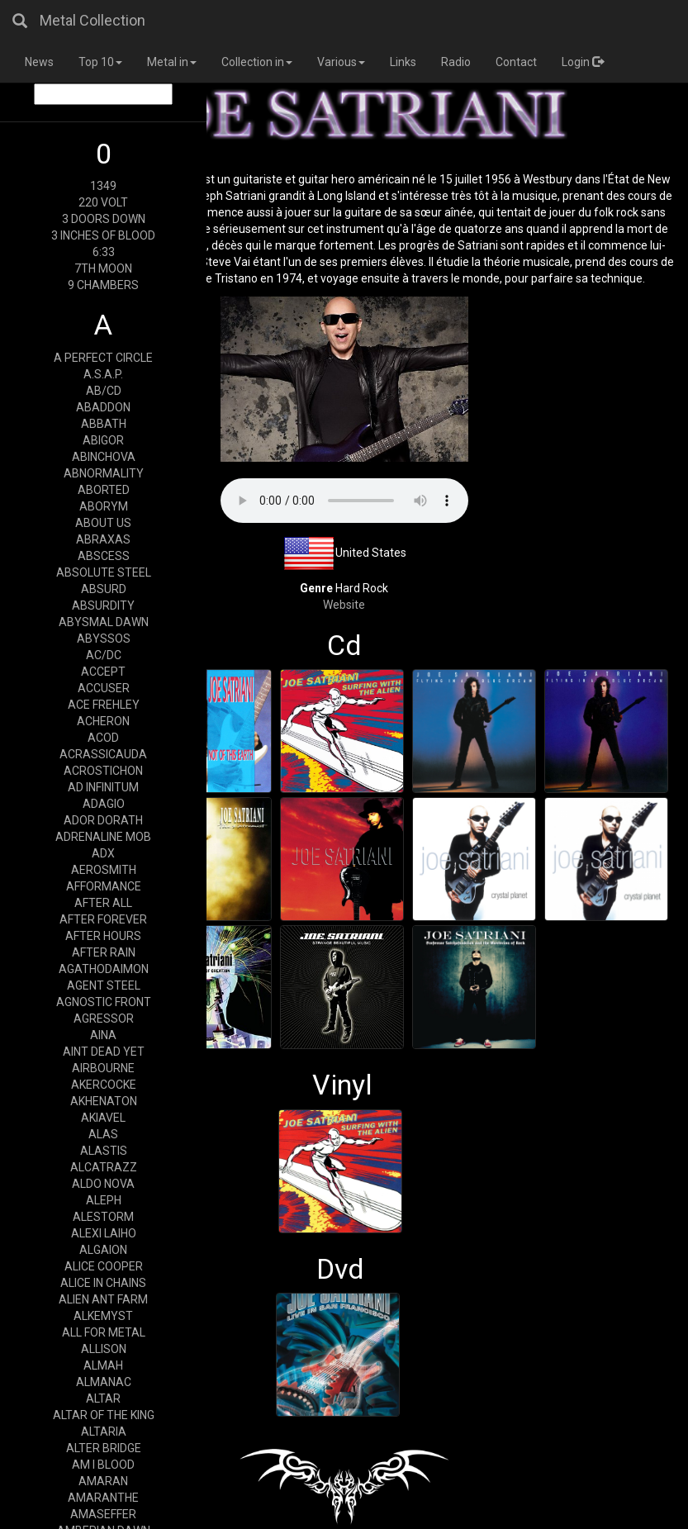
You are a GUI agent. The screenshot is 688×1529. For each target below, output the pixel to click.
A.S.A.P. (103, 374)
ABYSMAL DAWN (104, 622)
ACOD (103, 737)
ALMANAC (103, 1382)
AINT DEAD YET (104, 1051)
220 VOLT (103, 202)
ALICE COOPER (103, 1266)
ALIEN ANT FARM (103, 1299)
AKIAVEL (103, 1117)
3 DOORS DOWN (103, 219)
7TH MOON (103, 268)
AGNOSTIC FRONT (103, 1002)
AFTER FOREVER (103, 919)
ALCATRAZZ (103, 1167)
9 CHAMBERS (103, 285)
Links (403, 62)
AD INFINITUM (103, 787)
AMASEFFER (103, 1514)
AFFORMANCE (103, 886)
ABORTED (104, 489)
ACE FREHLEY (104, 704)
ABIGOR (103, 440)
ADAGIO (104, 803)
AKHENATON (103, 1101)
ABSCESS (104, 556)
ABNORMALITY (104, 473)
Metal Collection (92, 20)
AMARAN (103, 1481)
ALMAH (103, 1365)
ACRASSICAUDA (103, 754)
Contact (516, 62)
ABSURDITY (103, 605)
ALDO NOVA (103, 1183)
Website (344, 604)
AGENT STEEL (103, 985)
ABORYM (103, 506)
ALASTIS (103, 1150)
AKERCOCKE (103, 1084)
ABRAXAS (103, 539)
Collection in (256, 62)
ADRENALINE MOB (103, 836)
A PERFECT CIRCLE (103, 357)
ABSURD (103, 589)
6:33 (104, 252)
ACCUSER (104, 688)
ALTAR (103, 1398)
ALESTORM (103, 1216)
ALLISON (103, 1349)
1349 (103, 185)
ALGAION (103, 1249)
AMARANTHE (103, 1497)
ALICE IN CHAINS (103, 1282)
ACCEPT (103, 671)
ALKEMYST (103, 1315)
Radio (456, 62)
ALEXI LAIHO (103, 1233)
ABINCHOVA (103, 456)
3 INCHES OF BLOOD (103, 235)
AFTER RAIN (103, 952)
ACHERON (103, 721)
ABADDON (103, 407)
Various (341, 62)
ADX (103, 853)
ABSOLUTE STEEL (103, 572)
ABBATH (103, 423)
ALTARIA (103, 1431)
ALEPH (103, 1200)
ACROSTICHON (103, 770)
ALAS (103, 1134)
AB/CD (103, 390)
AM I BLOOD (103, 1464)
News (39, 62)
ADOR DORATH (103, 820)
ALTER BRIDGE (103, 1448)
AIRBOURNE (103, 1068)
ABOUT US (103, 522)
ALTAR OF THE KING (103, 1415)
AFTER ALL (103, 902)
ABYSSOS (103, 638)
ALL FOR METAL (103, 1332)
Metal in (172, 62)
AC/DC (103, 655)
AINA (103, 1035)
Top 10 (100, 62)
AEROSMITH (103, 869)
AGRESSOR (104, 1018)
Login (583, 62)
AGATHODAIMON (104, 969)
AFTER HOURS (103, 936)
